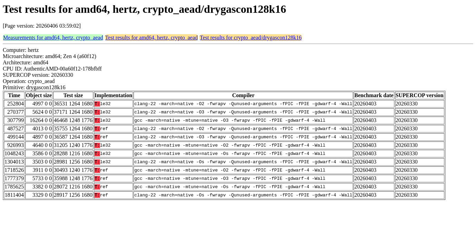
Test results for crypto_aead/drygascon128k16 (250, 37)
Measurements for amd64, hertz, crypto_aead (53, 37)
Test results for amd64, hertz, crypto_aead (151, 37)
